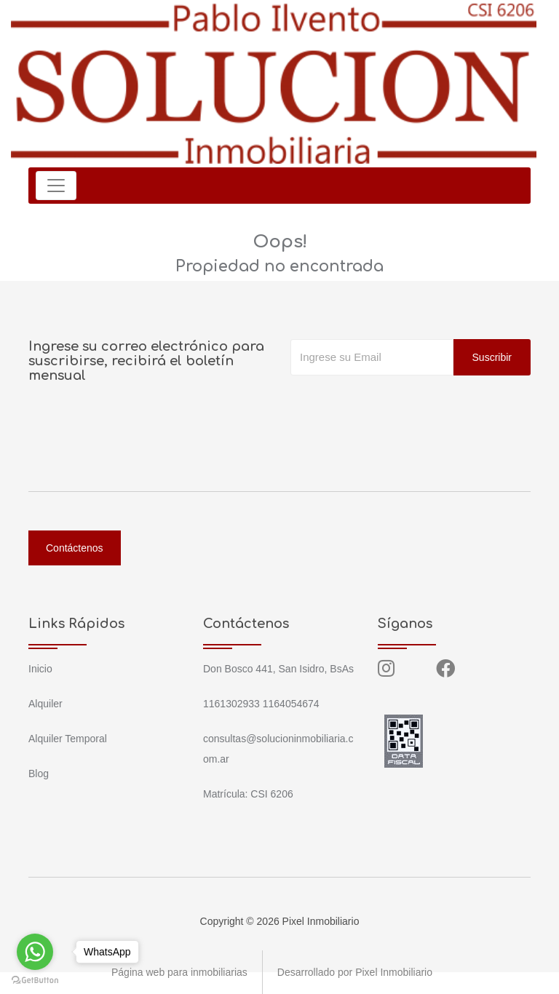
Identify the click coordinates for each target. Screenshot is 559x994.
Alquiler (45, 703)
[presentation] (401, 404)
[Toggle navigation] (56, 185)
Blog (38, 773)
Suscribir (492, 357)
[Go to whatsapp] (35, 952)
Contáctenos (74, 548)
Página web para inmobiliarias (179, 972)
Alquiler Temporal (67, 738)
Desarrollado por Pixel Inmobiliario (354, 972)
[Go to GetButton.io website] (35, 979)
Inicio (40, 669)
